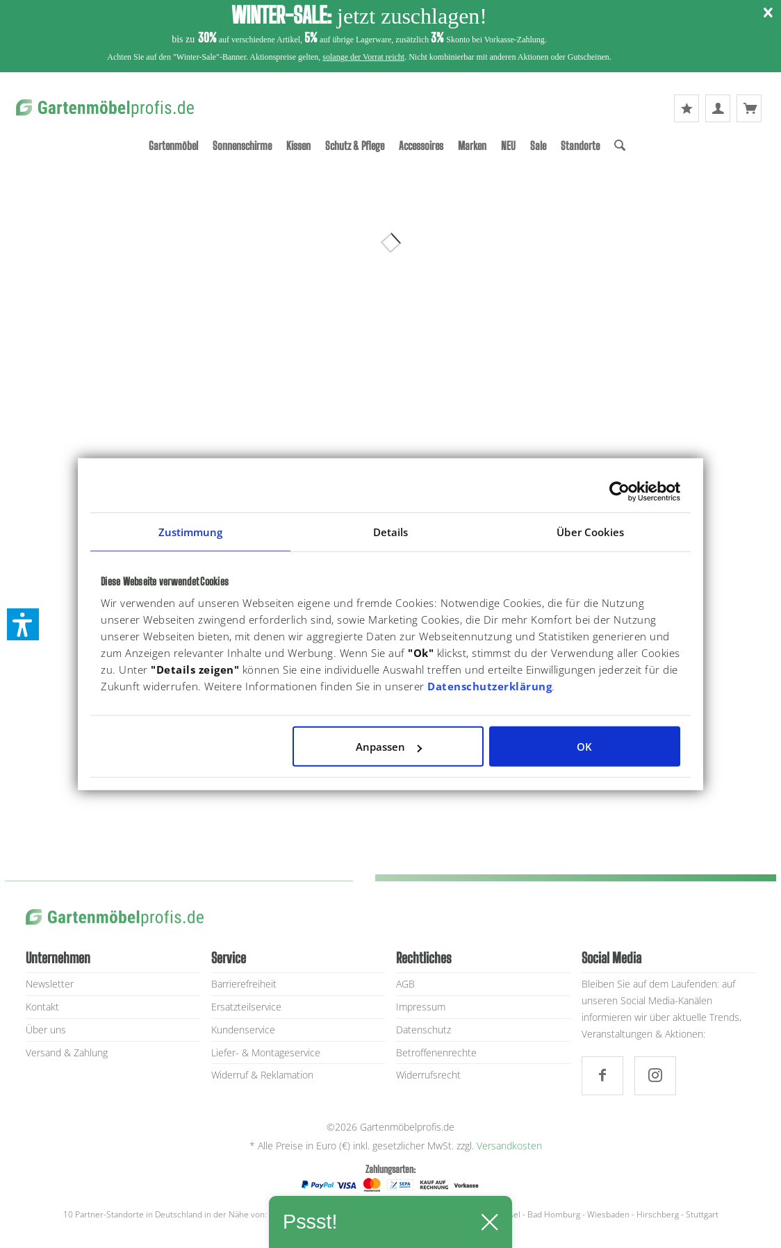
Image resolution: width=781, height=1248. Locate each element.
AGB (405, 983)
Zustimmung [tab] (190, 531)
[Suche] (620, 145)
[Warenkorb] (749, 108)
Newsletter (50, 983)
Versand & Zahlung (67, 1052)
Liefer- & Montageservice (265, 1052)
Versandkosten (509, 1145)
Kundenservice (243, 1029)
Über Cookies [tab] (590, 531)
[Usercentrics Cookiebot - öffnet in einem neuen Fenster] (619, 491)
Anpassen (389, 747)
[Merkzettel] (686, 108)
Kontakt (42, 1006)
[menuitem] (173, 145)
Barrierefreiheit (244, 983)
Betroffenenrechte (436, 1052)
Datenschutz (423, 1029)
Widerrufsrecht (428, 1074)
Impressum (420, 1006)
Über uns (46, 1029)
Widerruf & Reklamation (262, 1074)
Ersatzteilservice (246, 1006)
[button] (23, 624)
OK (584, 747)
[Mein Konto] (717, 108)
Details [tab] (391, 531)
